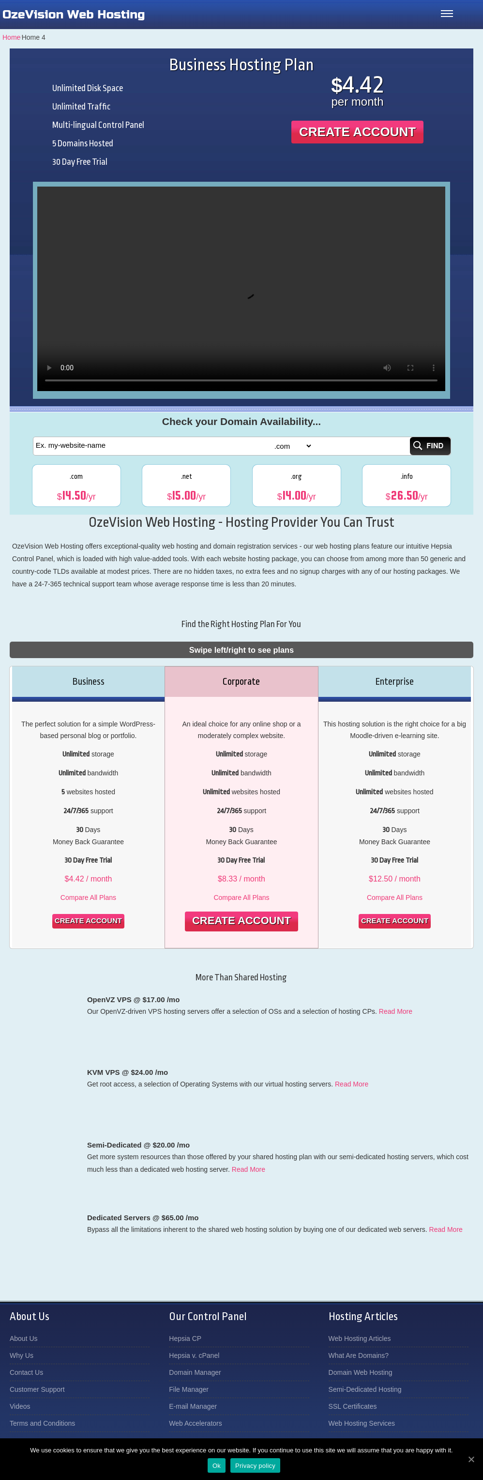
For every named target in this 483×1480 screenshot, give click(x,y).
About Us (24, 1338)
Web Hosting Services (362, 1423)
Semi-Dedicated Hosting (365, 1389)
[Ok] (471, 1459)
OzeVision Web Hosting (73, 14)
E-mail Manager (193, 1406)
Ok (216, 1465)
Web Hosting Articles (360, 1338)
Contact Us (26, 1372)
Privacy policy (255, 1465)
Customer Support (37, 1389)
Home (11, 37)
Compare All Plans (88, 897)
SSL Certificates (353, 1406)
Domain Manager (195, 1372)
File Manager (189, 1389)
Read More (395, 1011)
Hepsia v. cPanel (194, 1355)
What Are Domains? (359, 1355)
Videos (20, 1406)
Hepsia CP (185, 1338)
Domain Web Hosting (360, 1372)
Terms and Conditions (42, 1423)
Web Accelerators (195, 1423)
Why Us (21, 1355)
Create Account (357, 132)
